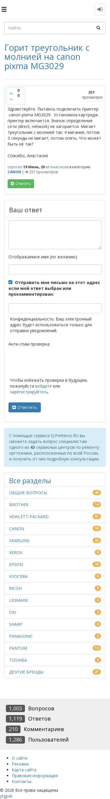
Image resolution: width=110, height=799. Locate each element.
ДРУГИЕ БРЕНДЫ (26, 672)
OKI (12, 612)
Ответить (27, 407)
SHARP (15, 624)
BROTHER (18, 504)
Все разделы (30, 480)
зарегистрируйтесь (29, 392)
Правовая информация (35, 775)
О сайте (20, 758)
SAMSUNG (19, 540)
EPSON (16, 564)
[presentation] (53, 363)
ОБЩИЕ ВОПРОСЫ (28, 492)
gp (6, 796)
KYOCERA (18, 576)
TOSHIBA (18, 660)
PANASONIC (21, 636)
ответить (23, 183)
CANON (14, 171)
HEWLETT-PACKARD (29, 516)
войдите (43, 386)
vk (10, 796)
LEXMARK (18, 600)
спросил (15, 166)
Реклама (20, 764)
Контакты (21, 781)
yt (2, 796)
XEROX (15, 552)
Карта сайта (24, 769)
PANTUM (18, 648)
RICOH (15, 588)
